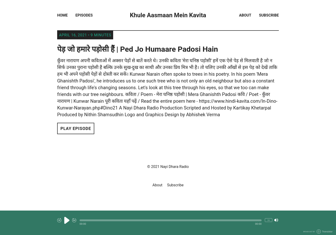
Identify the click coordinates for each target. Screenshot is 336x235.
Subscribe (269, 15)
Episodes (84, 15)
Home (62, 15)
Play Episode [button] (75, 128)
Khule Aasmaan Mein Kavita (168, 15)
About (245, 15)
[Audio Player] (168, 223)
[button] (171, 220)
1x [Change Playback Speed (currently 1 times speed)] (268, 220)
